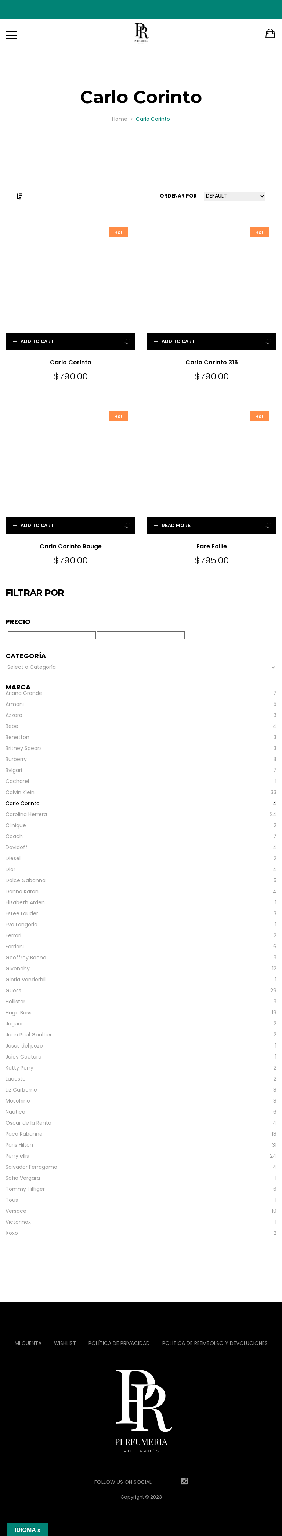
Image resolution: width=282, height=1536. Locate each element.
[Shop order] (234, 196)
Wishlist (65, 1343)
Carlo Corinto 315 (211, 362)
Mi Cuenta (28, 1343)
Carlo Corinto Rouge (71, 546)
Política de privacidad (119, 1343)
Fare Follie (211, 546)
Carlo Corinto (70, 362)
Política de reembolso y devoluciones (215, 1343)
